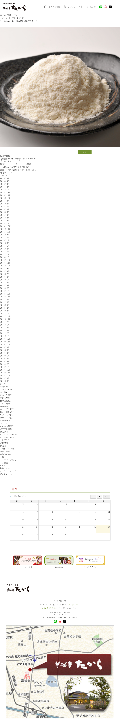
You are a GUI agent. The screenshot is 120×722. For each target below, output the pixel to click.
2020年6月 (5, 353)
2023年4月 (5, 283)
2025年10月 (5, 198)
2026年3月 (5, 184)
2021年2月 (5, 333)
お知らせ (4, 387)
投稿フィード (6, 469)
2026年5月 (5, 179)
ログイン (4, 466)
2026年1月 (5, 190)
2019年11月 (5, 373)
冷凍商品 (4, 407)
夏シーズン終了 (7, 415)
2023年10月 (5, 266)
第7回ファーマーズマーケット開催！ (16, 164)
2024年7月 (5, 240)
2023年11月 (5, 263)
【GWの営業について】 (10, 162)
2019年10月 (5, 376)
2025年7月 (5, 207)
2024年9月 (5, 235)
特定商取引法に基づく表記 (60, 613)
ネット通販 (5, 404)
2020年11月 (5, 342)
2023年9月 (5, 269)
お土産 (3, 446)
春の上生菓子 (6, 398)
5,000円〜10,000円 (9, 435)
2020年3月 (5, 362)
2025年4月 (5, 215)
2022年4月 (5, 308)
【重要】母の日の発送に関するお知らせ (18, 159)
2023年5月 (5, 280)
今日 (106, 497)
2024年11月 (5, 229)
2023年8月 (5, 271)
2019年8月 (5, 381)
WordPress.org (7, 474)
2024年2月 (5, 255)
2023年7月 (5, 274)
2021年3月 (5, 331)
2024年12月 (5, 226)
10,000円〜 (5, 432)
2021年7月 (5, 322)
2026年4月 (5, 181)
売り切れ (4, 392)
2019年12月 (5, 370)
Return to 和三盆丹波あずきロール (19, 21)
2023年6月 (5, 277)
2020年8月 (5, 350)
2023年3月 (5, 286)
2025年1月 (5, 224)
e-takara (3, 18)
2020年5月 (5, 356)
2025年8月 (5, 204)
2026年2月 (5, 187)
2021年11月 (5, 319)
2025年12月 (5, 193)
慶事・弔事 (5, 452)
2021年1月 (5, 336)
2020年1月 (5, 367)
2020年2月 (5, 364)
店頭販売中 (5, 421)
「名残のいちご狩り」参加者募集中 (16, 167)
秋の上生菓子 (6, 401)
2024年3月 (5, 252)
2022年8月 (5, 300)
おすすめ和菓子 (7, 429)
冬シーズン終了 (7, 409)
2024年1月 (5, 257)
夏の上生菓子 (6, 395)
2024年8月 (5, 238)
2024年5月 (5, 246)
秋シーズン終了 (7, 412)
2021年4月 (5, 328)
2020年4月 (5, 359)
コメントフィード (8, 471)
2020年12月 (5, 339)
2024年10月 (5, 232)
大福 (2, 457)
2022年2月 (5, 311)
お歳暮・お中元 (7, 449)
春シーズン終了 (7, 418)
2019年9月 (5, 378)
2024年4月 (5, 249)
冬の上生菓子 (6, 390)
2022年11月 (5, 297)
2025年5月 (5, 212)
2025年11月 (5, 195)
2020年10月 (5, 345)
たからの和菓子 (7, 426)
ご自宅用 (4, 443)
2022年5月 (5, 305)
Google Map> (75, 605)
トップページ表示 (8, 460)
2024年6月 (5, 243)
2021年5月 (5, 325)
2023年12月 (5, 260)
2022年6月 (5, 302)
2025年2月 (5, 221)
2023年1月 (5, 291)
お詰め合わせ (6, 454)
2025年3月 (5, 218)
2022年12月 (5, 294)
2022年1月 (5, 314)
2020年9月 (5, 347)
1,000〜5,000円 (7, 438)
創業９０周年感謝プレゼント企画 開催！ (19, 170)
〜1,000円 (4, 440)
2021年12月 (5, 316)
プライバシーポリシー (60, 615)
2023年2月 (5, 288)
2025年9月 (5, 201)
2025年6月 (5, 209)
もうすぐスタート (8, 423)
